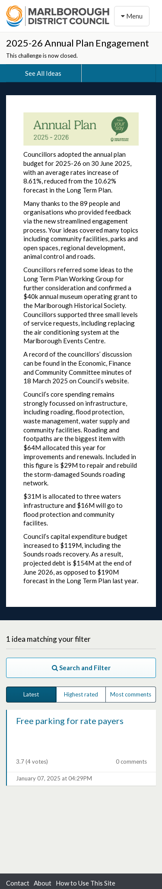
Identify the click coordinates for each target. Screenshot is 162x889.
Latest (31, 694)
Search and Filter (81, 667)
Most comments (130, 694)
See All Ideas (43, 73)
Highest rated (81, 694)
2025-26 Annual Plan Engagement (77, 43)
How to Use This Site (85, 883)
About (42, 883)
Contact (17, 883)
